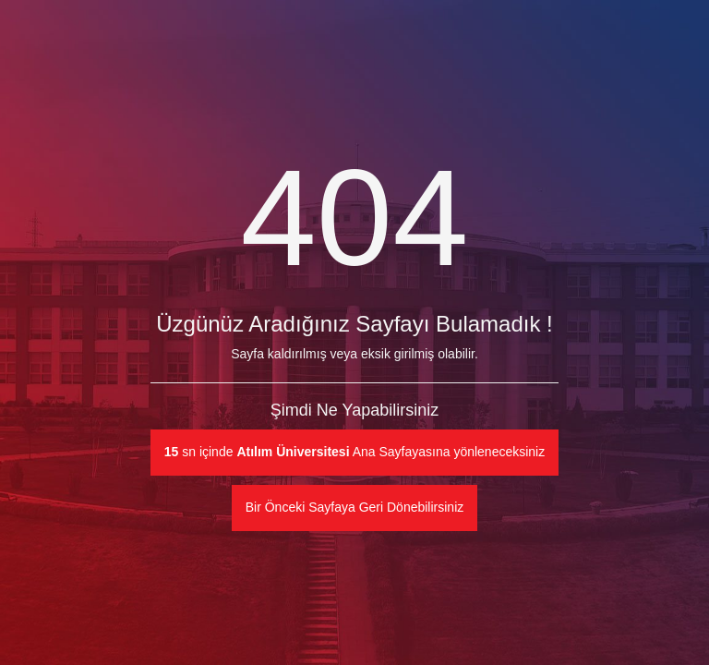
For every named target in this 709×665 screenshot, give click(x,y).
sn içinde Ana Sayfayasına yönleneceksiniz (354, 451)
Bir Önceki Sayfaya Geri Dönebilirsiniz (355, 507)
